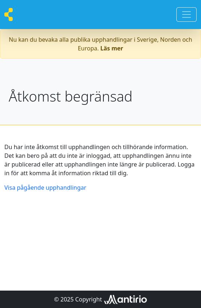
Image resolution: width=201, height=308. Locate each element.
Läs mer (111, 48)
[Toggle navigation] (186, 14)
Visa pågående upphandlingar (45, 188)
